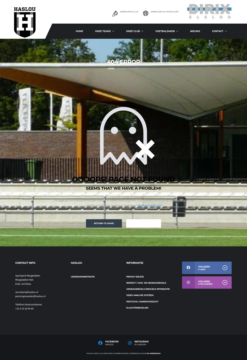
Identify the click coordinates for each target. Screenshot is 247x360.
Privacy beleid (135, 276)
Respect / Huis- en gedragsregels (146, 283)
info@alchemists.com (149, 205)
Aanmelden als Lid (129, 12)
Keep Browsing (143, 223)
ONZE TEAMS (103, 31)
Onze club (133, 31)
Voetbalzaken (165, 31)
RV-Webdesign (154, 353)
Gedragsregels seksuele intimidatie (148, 289)
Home (79, 31)
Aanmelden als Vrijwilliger (164, 12)
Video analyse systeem (140, 295)
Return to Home (104, 223)
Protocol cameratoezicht (142, 301)
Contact (217, 31)
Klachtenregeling (137, 307)
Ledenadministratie (83, 276)
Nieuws (195, 31)
